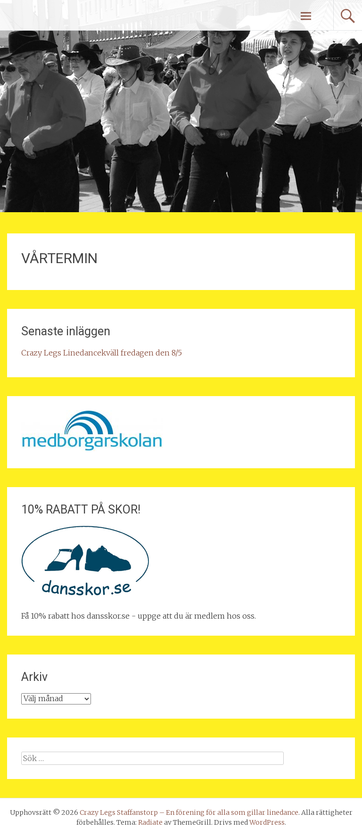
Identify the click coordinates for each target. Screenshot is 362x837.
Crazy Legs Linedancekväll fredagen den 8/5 (101, 352)
